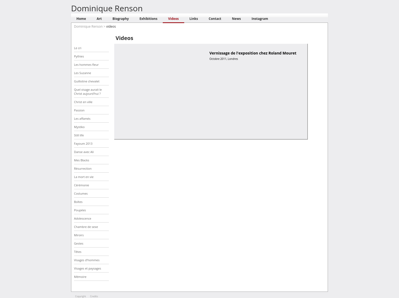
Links (194, 18)
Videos (173, 18)
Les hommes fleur (86, 65)
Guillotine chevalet (86, 81)
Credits (94, 296)
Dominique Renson (107, 8)
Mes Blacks (81, 160)
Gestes (78, 243)
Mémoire (80, 277)
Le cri (77, 48)
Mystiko (79, 127)
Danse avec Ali (84, 152)
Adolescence (82, 218)
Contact (215, 18)
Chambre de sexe (86, 227)
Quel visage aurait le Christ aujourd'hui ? (88, 92)
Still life (79, 135)
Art (99, 18)
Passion (79, 110)
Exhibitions (148, 18)
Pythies (79, 56)
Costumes (81, 193)
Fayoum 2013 (83, 143)
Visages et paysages (87, 268)
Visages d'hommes (86, 260)
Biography (120, 18)
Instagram (260, 18)
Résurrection (82, 168)
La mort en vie (84, 177)
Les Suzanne (82, 73)
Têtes (78, 252)
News (236, 18)
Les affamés (82, 119)
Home (81, 18)
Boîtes (78, 202)
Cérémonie (81, 185)
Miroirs (79, 235)
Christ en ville (83, 102)
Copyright (80, 296)
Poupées (80, 210)
